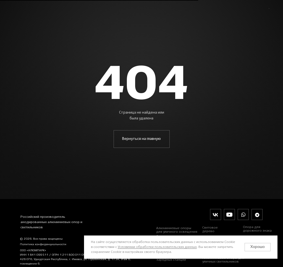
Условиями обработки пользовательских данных (157, 246)
